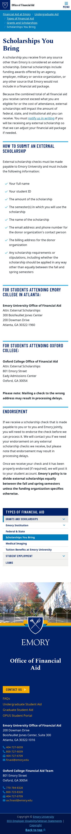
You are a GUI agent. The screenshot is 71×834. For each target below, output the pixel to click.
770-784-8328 (13, 788)
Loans (9, 562)
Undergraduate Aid (46, 14)
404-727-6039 (13, 747)
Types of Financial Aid (20, 19)
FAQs (6, 698)
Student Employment (19, 556)
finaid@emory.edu (16, 760)
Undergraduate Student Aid (22, 704)
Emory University (43, 817)
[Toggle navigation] (66, 5)
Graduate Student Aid (18, 710)
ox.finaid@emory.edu (17, 800)
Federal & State (15, 531)
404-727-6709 (13, 756)
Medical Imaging (16, 543)
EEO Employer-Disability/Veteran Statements (34, 821)
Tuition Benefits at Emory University (29, 549)
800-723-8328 (13, 792)
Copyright (35, 825)
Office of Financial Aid (23, 5)
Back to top (35, 830)
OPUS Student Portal (17, 716)
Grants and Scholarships (22, 23)
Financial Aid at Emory (17, 14)
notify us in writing (41, 118)
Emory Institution (17, 525)
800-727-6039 (13, 752)
